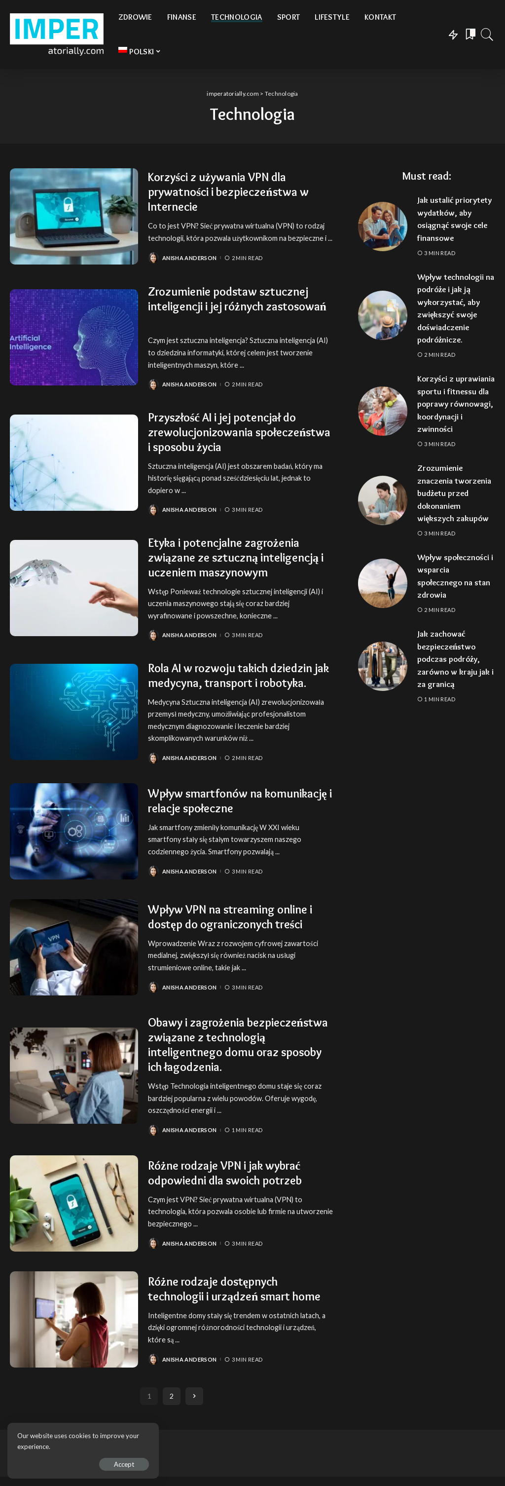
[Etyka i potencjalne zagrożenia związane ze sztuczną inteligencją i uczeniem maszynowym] (74, 588)
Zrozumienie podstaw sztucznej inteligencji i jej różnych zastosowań (237, 298)
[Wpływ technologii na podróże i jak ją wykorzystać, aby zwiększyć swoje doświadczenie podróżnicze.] (382, 315)
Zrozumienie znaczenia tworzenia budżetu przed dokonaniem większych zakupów (455, 493)
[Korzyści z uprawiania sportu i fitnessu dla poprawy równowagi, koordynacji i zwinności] (382, 411)
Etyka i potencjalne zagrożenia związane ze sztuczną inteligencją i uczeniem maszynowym (236, 557)
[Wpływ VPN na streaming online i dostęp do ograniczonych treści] (74, 947)
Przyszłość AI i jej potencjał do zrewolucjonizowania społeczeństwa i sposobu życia (239, 432)
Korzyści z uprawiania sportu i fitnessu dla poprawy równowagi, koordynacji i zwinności (456, 404)
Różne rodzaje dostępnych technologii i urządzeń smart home (235, 1285)
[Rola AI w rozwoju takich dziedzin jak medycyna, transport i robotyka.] (74, 712)
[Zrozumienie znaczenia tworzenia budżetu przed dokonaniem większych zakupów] (382, 500)
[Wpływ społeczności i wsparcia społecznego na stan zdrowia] (382, 583)
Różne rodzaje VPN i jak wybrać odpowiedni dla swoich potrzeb (225, 1172)
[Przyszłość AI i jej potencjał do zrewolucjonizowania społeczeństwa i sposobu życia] (74, 463)
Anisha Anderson (189, 258)
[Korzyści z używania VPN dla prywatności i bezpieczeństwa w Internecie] (74, 216)
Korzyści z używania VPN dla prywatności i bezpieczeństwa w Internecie (228, 192)
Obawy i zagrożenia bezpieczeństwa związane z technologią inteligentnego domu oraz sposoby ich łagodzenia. (238, 1044)
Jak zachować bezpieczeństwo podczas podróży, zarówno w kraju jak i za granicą (456, 659)
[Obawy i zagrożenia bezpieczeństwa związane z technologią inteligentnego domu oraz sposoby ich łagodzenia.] (74, 1076)
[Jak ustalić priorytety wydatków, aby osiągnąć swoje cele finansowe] (382, 226)
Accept (120, 1464)
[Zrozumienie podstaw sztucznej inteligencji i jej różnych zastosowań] (74, 337)
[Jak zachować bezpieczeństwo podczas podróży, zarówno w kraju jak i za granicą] (382, 666)
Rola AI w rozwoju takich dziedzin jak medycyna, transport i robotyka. (238, 675)
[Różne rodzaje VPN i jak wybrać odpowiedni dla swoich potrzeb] (74, 1203)
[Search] (487, 34)
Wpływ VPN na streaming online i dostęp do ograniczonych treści (230, 916)
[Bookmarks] (469, 34)
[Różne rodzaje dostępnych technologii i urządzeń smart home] (74, 1324)
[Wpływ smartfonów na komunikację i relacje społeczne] (74, 831)
